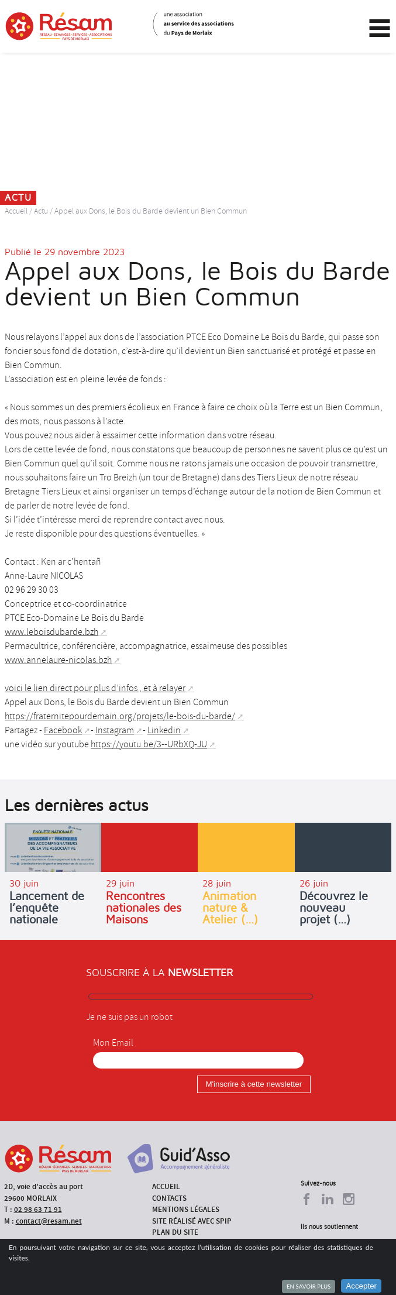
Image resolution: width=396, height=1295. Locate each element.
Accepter (361, 1286)
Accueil (16, 211)
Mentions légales (185, 1209)
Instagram (114, 730)
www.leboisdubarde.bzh (51, 632)
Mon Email (113, 1043)
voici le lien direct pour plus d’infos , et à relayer (95, 688)
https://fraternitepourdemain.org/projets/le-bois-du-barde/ (120, 716)
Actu (41, 211)
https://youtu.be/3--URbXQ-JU (149, 744)
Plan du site (175, 1232)
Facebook (63, 730)
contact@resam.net (49, 1221)
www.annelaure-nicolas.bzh (58, 660)
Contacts (169, 1198)
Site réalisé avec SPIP (192, 1221)
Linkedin (164, 730)
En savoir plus (308, 1286)
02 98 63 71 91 (38, 1209)
